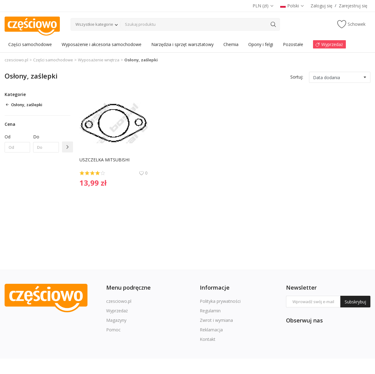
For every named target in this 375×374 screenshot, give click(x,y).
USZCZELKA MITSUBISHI (104, 160)
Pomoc (113, 330)
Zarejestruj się (353, 6)
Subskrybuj (355, 302)
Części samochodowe (53, 60)
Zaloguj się (321, 6)
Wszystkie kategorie (94, 24)
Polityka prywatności (220, 301)
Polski (292, 6)
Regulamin (210, 311)
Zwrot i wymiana (216, 320)
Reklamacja (211, 330)
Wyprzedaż (117, 311)
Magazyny (116, 320)
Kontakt (207, 339)
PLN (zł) (263, 6)
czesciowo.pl (16, 60)
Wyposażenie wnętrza (98, 60)
